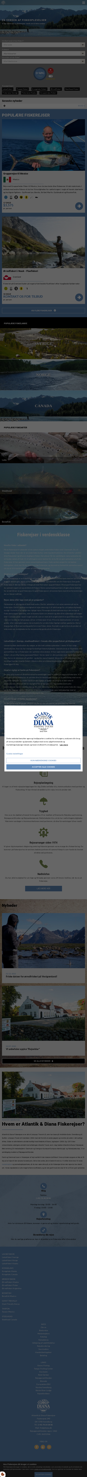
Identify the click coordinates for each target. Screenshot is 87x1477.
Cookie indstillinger (14, 754)
